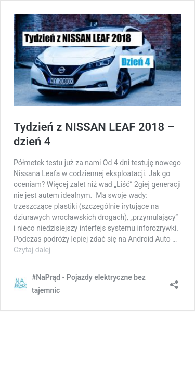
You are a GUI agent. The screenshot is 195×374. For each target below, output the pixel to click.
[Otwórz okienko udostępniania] (174, 281)
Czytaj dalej (32, 250)
